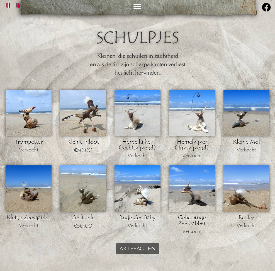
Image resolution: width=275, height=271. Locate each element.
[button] (137, 6)
